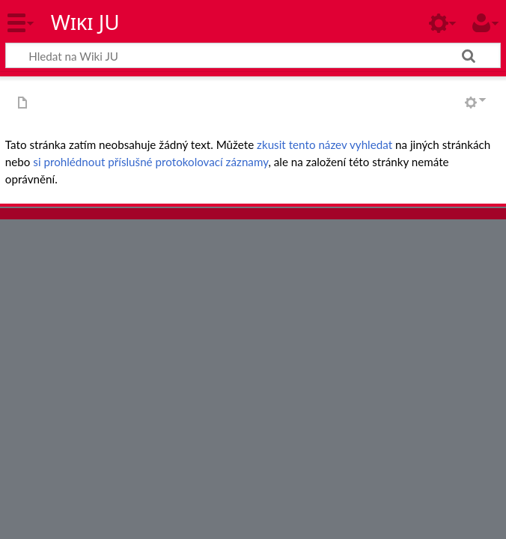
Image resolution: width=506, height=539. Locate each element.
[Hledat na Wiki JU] (253, 55)
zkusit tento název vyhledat (324, 144)
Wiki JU (85, 21)
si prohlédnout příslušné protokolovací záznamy (150, 161)
